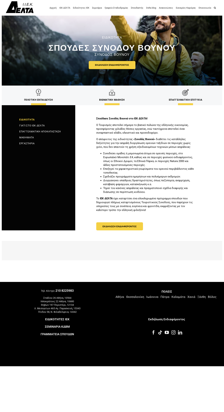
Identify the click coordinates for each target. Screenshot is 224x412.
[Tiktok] (160, 328)
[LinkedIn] (180, 328)
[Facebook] (153, 328)
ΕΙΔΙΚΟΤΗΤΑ (27, 119)
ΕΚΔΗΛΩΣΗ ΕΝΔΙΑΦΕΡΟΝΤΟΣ (112, 65)
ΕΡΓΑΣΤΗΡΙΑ (27, 143)
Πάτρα (164, 292)
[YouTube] (167, 328)
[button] (215, 7)
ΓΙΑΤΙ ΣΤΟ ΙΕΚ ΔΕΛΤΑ (32, 125)
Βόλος (212, 292)
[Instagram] (173, 328)
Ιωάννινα (152, 292)
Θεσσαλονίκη (135, 292)
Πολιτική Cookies (53, 345)
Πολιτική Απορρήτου (30, 345)
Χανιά (191, 292)
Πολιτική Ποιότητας (75, 345)
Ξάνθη (201, 292)
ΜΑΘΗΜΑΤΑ (26, 137)
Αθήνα (119, 292)
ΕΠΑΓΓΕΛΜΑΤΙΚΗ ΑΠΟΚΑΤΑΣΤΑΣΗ (40, 131)
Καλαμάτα (178, 292)
